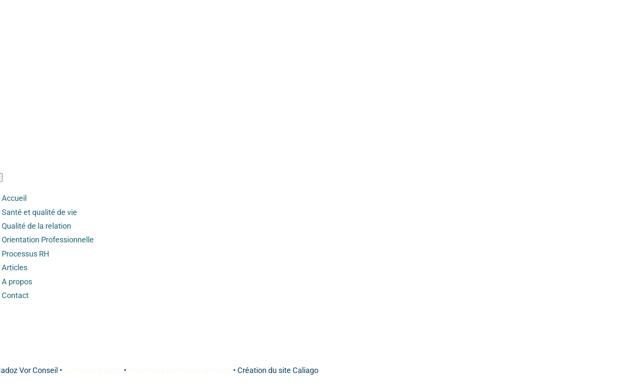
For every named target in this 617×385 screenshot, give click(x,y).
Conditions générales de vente (179, 370)
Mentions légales (93, 370)
